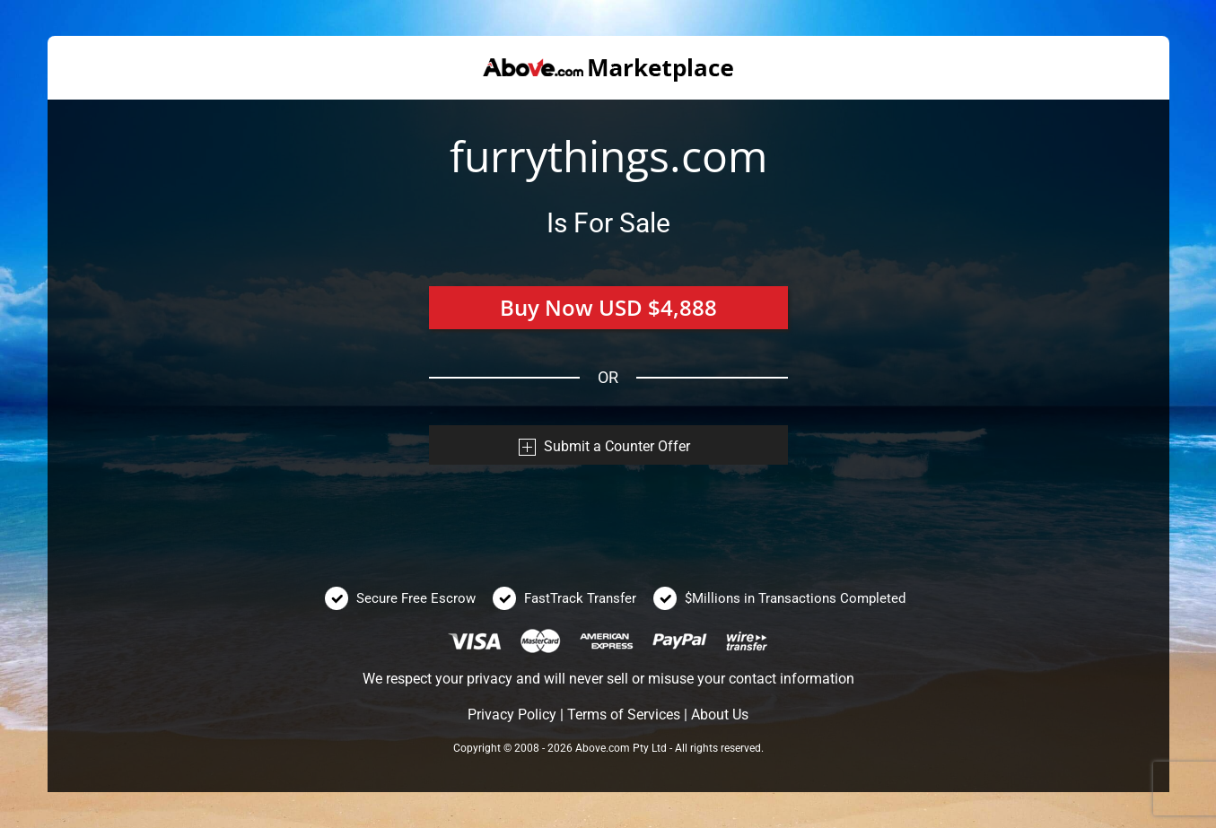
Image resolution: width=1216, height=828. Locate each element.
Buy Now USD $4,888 (608, 307)
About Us (719, 714)
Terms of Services (623, 714)
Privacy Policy (512, 714)
